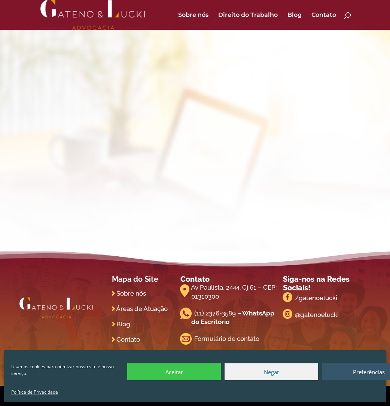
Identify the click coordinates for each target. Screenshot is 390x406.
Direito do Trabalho (248, 15)
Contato (323, 15)
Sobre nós (193, 15)
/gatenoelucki (316, 298)
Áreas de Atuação (142, 308)
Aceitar (174, 372)
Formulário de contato (226, 338)
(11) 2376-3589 (215, 313)
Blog (294, 15)
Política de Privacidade (34, 392)
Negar (271, 372)
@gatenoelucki (317, 314)
